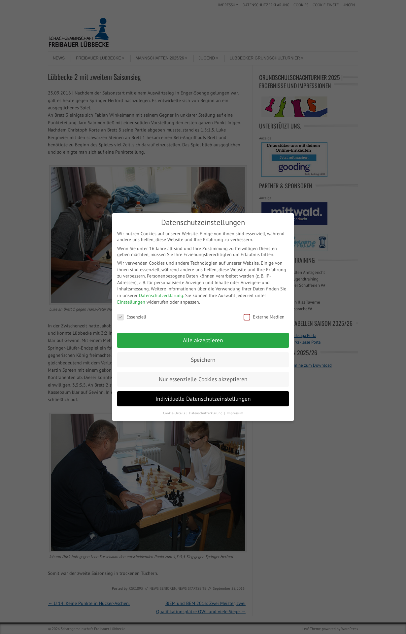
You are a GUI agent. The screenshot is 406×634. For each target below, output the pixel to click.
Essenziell (131, 317)
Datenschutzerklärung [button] (206, 413)
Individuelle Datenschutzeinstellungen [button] (203, 398)
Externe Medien (264, 317)
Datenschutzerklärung (161, 295)
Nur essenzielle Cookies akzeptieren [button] (203, 379)
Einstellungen (131, 302)
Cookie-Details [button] (174, 413)
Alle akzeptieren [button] (203, 340)
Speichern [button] (203, 359)
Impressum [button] (235, 413)
